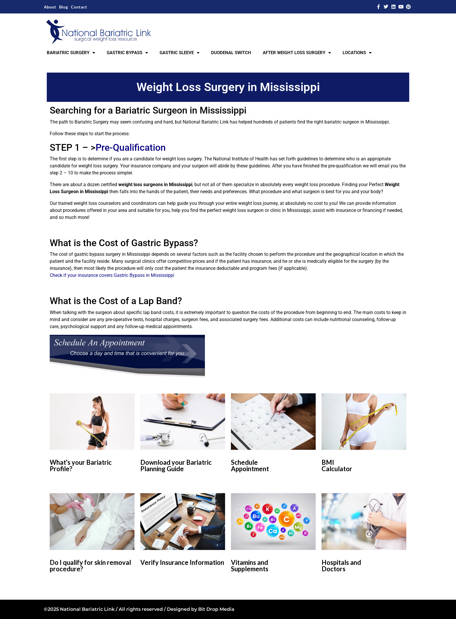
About (50, 6)
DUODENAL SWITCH (231, 52)
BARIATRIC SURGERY (71, 53)
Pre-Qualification (131, 147)
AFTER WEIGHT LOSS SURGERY (297, 53)
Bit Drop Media (216, 609)
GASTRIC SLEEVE (179, 53)
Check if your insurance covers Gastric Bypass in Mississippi (112, 275)
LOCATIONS (357, 53)
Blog (63, 6)
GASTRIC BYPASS (127, 53)
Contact (79, 6)
